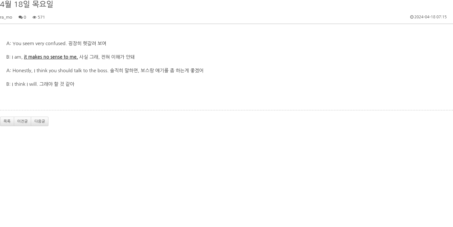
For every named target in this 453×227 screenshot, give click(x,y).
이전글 (22, 121)
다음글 (39, 121)
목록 (7, 121)
